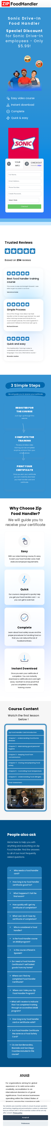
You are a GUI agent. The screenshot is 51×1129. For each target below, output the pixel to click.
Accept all (25, 1117)
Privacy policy (17, 1113)
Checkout (24, 206)
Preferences (25, 1123)
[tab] (15, 164)
